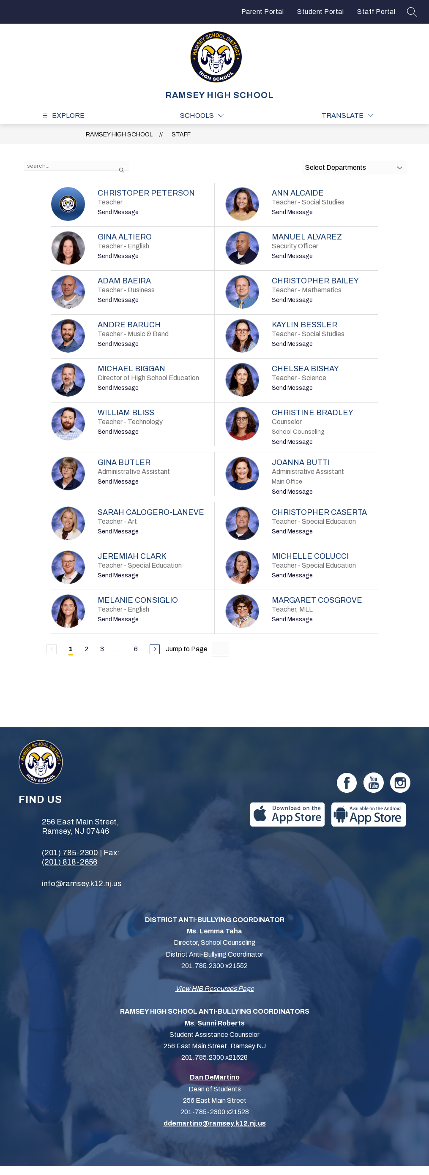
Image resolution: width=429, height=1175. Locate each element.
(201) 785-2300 (70, 853)
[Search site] (412, 12)
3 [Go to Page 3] (102, 649)
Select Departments (335, 167)
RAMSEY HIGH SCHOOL (119, 134)
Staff (181, 134)
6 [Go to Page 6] (136, 649)
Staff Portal (376, 11)
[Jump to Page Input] (220, 649)
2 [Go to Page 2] (86, 649)
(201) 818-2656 (69, 862)
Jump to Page (187, 649)
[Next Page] (155, 649)
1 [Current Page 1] (70, 649)
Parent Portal (262, 11)
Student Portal (320, 11)
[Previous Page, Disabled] (51, 649)
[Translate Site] (347, 115)
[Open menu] (62, 115)
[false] (76, 166)
